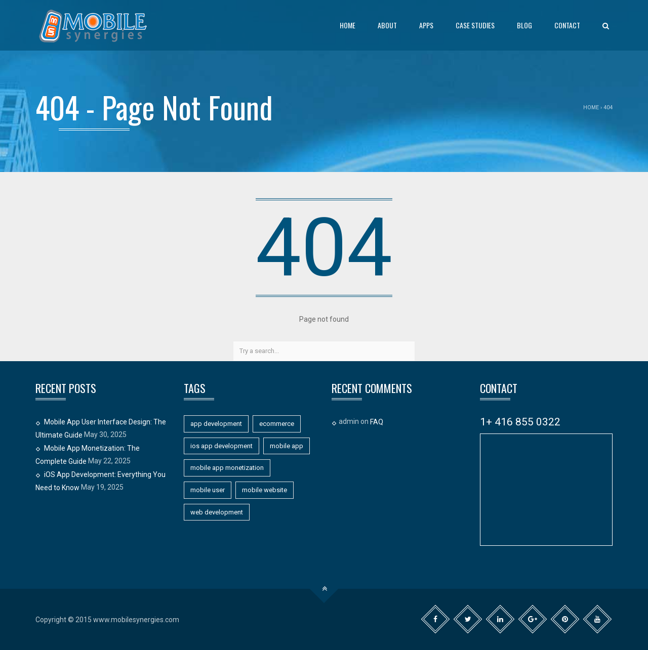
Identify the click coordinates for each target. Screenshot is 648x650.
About (387, 25)
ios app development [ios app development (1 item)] (221, 446)
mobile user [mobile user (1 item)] (207, 490)
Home (347, 25)
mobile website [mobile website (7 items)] (264, 490)
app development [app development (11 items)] (216, 423)
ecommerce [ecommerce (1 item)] (276, 423)
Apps (426, 25)
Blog (524, 25)
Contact (567, 25)
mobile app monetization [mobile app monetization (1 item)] (227, 467)
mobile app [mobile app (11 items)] (286, 446)
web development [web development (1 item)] (216, 512)
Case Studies (475, 25)
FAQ (376, 422)
